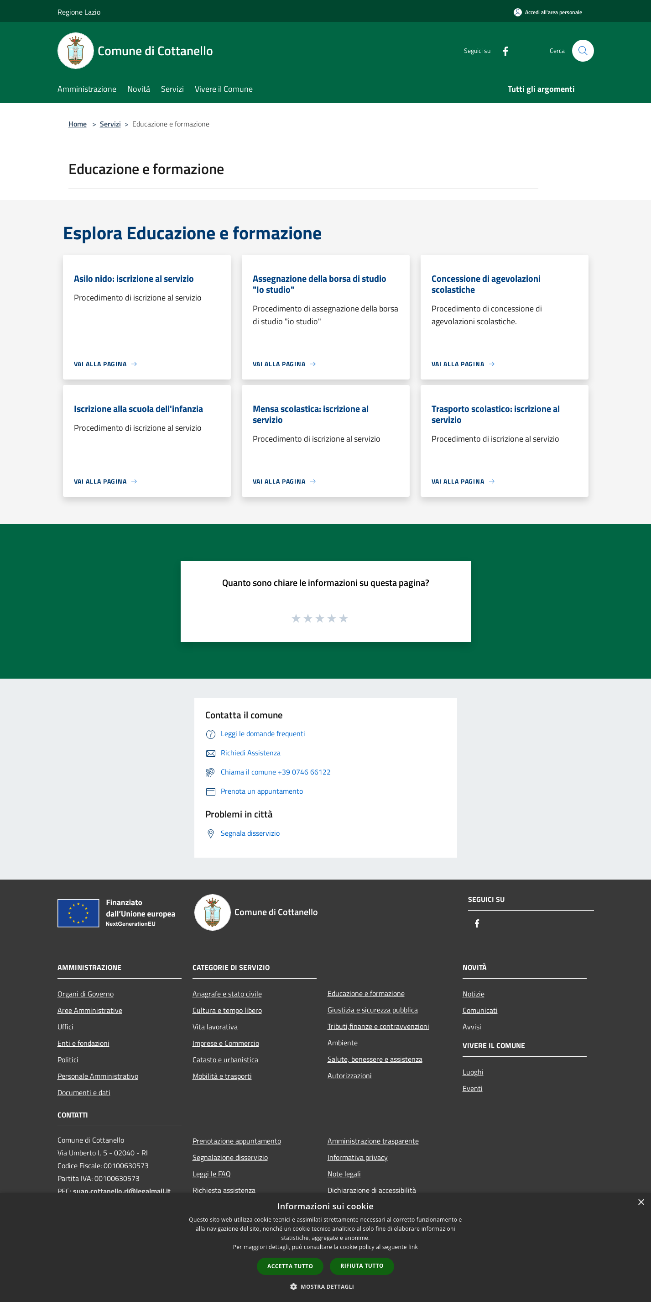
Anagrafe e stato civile (227, 993)
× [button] (640, 1202)
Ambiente (343, 1042)
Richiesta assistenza (224, 1190)
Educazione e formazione (366, 993)
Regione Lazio (78, 11)
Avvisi (472, 1026)
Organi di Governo (85, 993)
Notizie (473, 993)
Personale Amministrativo (97, 1075)
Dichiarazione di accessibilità (372, 1190)
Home (77, 123)
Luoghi (473, 1071)
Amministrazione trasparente (373, 1140)
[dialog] (325, 1247)
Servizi (110, 123)
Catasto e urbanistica (225, 1059)
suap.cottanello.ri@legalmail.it (122, 1191)
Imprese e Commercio (226, 1043)
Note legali (344, 1173)
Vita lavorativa (215, 1026)
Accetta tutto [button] (290, 1266)
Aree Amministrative (89, 1010)
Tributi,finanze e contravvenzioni (378, 1026)
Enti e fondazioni (83, 1043)
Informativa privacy (358, 1157)
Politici (67, 1059)
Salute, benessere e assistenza (375, 1059)
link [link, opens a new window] (413, 1247)
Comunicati (480, 1010)
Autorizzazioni (350, 1075)
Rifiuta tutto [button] (362, 1266)
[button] (325, 1286)
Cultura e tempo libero (227, 1010)
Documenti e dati (83, 1092)
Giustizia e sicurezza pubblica (373, 1009)
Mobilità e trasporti (222, 1075)
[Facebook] (502, 50)
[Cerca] (583, 51)
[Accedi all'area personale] (548, 12)
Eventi (473, 1088)
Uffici (65, 1026)
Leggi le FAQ (212, 1173)
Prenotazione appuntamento (237, 1140)
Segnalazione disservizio (230, 1157)
